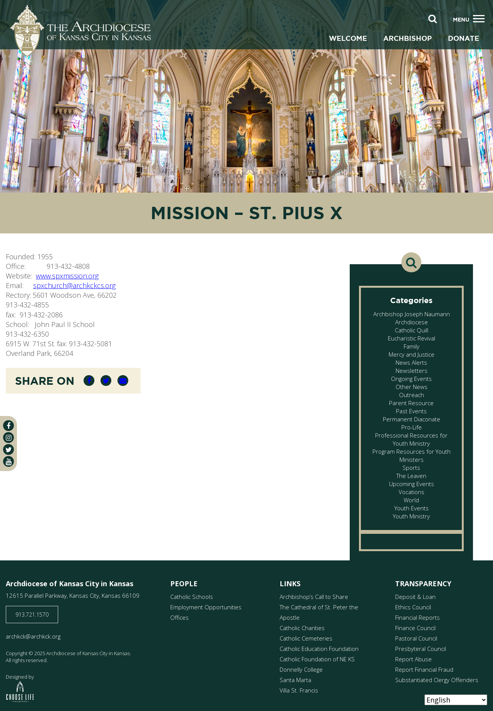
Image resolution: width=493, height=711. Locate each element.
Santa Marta (295, 680)
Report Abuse (413, 659)
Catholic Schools (191, 596)
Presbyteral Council (420, 648)
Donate (463, 38)
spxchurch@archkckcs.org (74, 285)
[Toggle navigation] (478, 18)
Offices (179, 617)
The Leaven (411, 476)
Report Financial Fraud (424, 669)
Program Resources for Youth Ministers (411, 455)
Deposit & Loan (415, 596)
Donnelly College (301, 669)
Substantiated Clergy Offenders (436, 680)
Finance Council (415, 628)
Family (411, 346)
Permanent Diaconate (411, 419)
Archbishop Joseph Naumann (411, 314)
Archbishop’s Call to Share (314, 596)
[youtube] (8, 461)
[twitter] (8, 449)
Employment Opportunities (205, 607)
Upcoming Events (411, 484)
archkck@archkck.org (33, 636)
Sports (411, 467)
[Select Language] (455, 699)
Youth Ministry (411, 516)
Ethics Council (413, 607)
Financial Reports (417, 617)
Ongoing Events (411, 378)
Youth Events (411, 508)
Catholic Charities (302, 628)
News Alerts (411, 362)
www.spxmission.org (67, 275)
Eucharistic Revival (411, 338)
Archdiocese (411, 322)
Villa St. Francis (299, 690)
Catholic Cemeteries (306, 638)
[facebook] (8, 425)
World (411, 500)
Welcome (348, 38)
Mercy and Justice (411, 354)
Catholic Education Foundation (319, 648)
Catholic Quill (411, 330)
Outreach (411, 395)
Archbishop (407, 38)
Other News (412, 387)
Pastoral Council (416, 638)
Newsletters (412, 370)
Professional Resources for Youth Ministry (411, 439)
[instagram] (8, 437)
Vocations (411, 492)
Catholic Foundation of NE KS (317, 659)
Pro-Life (411, 427)
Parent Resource (411, 403)
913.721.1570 (32, 614)
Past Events (411, 411)
